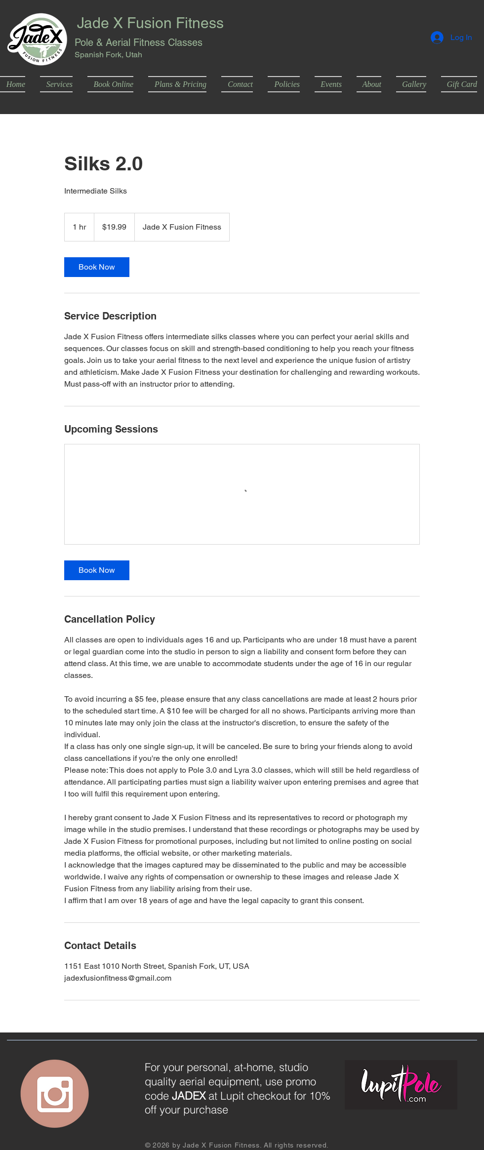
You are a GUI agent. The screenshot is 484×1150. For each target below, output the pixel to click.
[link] (96, 267)
